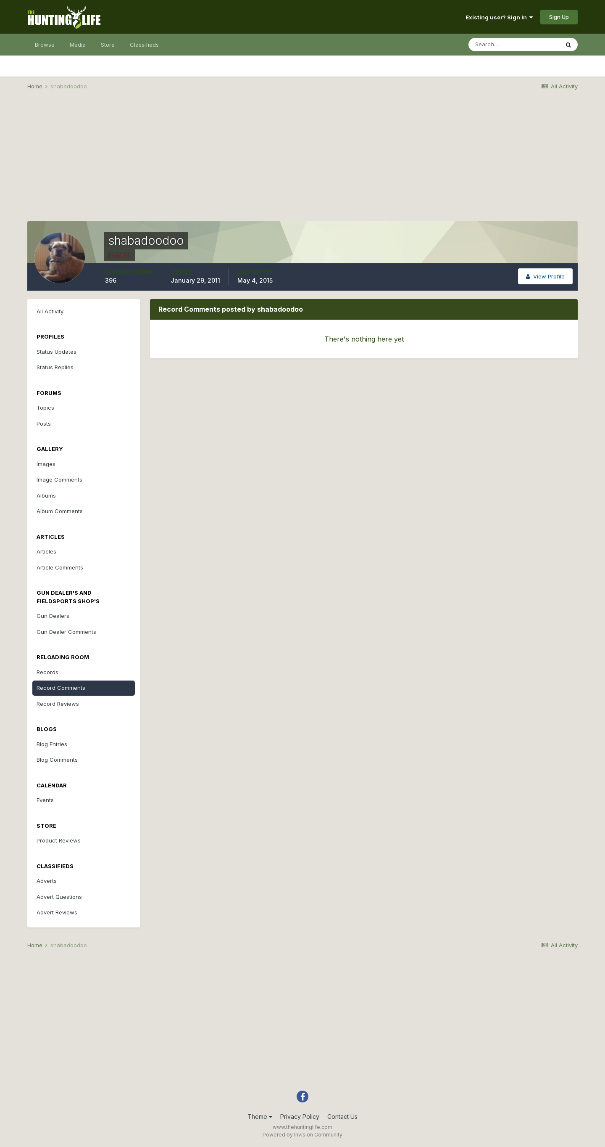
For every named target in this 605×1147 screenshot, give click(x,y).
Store (108, 44)
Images (46, 464)
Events (45, 800)
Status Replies (55, 367)
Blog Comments (57, 759)
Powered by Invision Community (302, 1134)
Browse (45, 44)
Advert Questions (59, 896)
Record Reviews (58, 703)
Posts (44, 423)
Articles (46, 551)
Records (47, 672)
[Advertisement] (302, 162)
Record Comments (61, 687)
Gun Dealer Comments (66, 631)
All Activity (50, 311)
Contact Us (342, 1116)
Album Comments (60, 511)
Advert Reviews (57, 912)
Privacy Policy (299, 1116)
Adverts (47, 880)
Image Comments (59, 479)
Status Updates (56, 351)
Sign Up (559, 16)
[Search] (513, 44)
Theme (259, 1116)
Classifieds (144, 44)
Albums (46, 495)
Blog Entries (52, 744)
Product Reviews (59, 840)
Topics (45, 407)
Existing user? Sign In (499, 17)
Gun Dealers (53, 615)
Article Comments (60, 567)
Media (78, 44)
